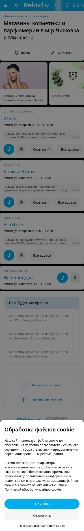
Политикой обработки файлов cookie (32, 489)
